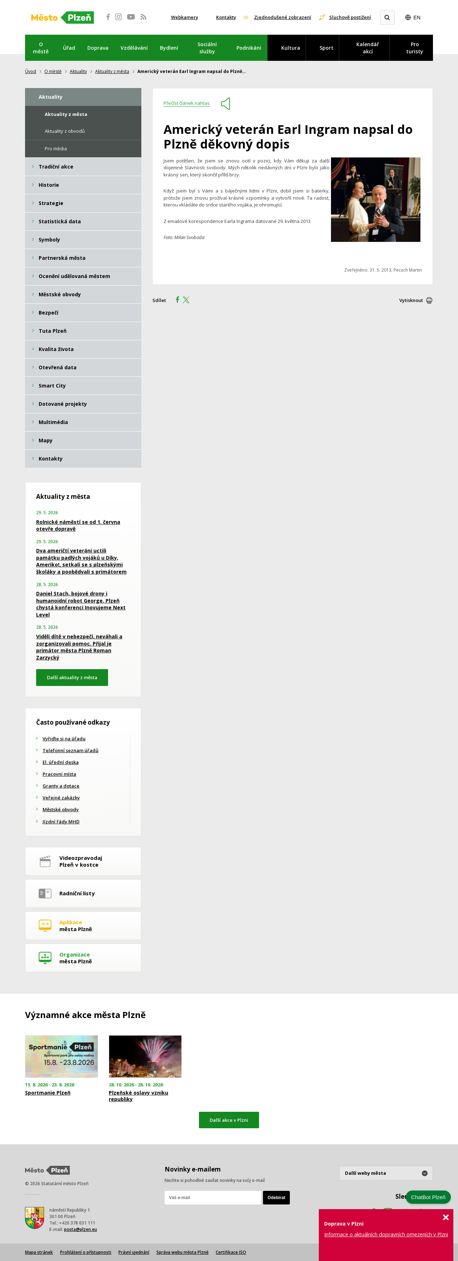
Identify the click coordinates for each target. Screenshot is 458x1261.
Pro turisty (414, 48)
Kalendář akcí (367, 48)
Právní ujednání (133, 1252)
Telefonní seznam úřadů (70, 750)
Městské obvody (61, 809)
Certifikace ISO (231, 1252)
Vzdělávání (134, 47)
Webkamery (184, 17)
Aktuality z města (112, 71)
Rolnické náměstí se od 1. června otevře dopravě (78, 525)
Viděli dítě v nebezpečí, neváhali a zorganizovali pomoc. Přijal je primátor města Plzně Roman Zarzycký (79, 647)
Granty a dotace (61, 786)
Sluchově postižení (350, 17)
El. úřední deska (61, 762)
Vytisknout (411, 300)
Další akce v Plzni (229, 1120)
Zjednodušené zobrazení (282, 17)
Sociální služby (207, 48)
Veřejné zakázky (61, 797)
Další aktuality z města (72, 677)
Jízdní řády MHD (61, 821)
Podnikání (249, 47)
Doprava (97, 47)
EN (417, 17)
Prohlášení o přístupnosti (85, 1252)
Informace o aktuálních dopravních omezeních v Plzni (386, 1234)
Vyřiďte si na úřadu (64, 738)
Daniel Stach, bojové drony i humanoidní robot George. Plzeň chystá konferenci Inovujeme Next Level (81, 604)
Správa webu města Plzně (182, 1252)
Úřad (69, 47)
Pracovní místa (59, 774)
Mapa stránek (39, 1252)
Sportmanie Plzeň (47, 1093)
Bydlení (169, 47)
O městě (41, 48)
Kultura (290, 47)
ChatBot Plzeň (428, 1197)
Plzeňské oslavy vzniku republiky (138, 1096)
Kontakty (226, 17)
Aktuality (78, 71)
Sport (326, 47)
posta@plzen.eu (80, 1229)
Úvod (30, 71)
